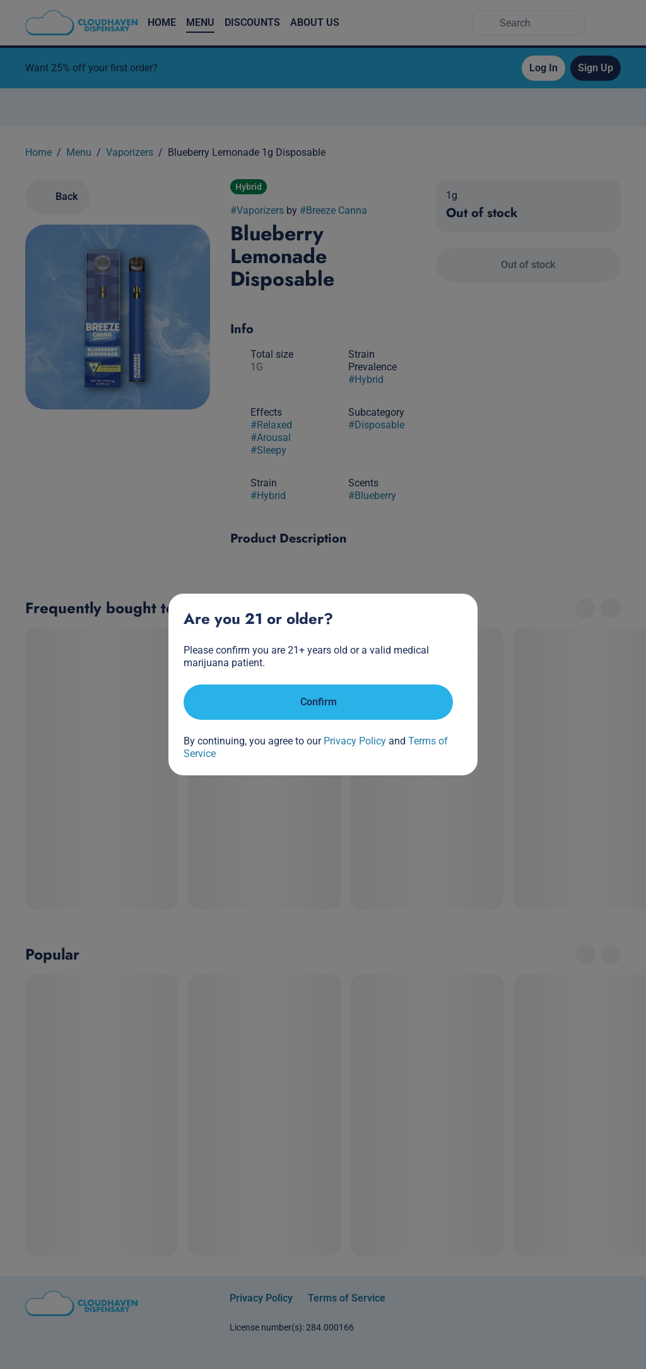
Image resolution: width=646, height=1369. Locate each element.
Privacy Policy (355, 741)
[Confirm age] (318, 702)
